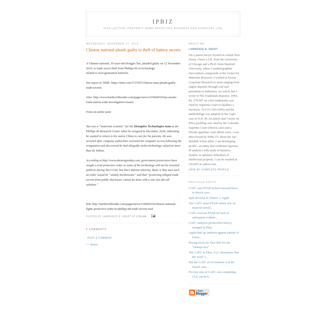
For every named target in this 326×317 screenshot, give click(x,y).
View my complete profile (209, 169)
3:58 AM (141, 216)
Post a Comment (99, 238)
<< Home (92, 244)
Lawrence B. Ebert (203, 49)
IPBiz (163, 21)
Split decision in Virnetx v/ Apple (209, 198)
